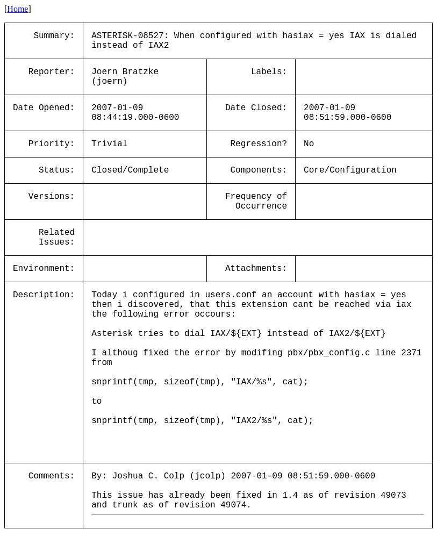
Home (17, 8)
